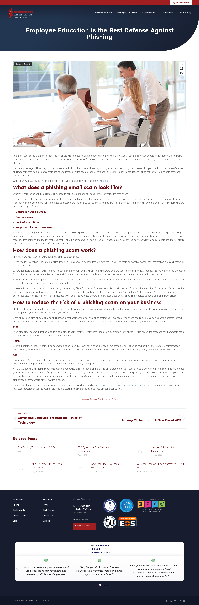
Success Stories (20, 515)
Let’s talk (105, 180)
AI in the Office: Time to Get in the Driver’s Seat (47, 466)
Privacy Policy (43, 601)
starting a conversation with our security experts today (121, 385)
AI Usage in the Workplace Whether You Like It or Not (160, 466)
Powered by (99, 585)
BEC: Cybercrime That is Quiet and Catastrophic (95, 449)
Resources (48, 499)
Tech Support (49, 510)
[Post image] (14, 447)
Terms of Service (26, 601)
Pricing (16, 505)
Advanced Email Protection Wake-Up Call (105, 466)
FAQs (45, 505)
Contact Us (48, 515)
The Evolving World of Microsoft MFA (37, 447)
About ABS (18, 499)
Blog (15, 521)
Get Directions (79, 513)
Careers (46, 521)
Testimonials (19, 510)
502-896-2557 (82, 520)
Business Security (23, 64)
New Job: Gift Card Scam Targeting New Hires (163, 449)
